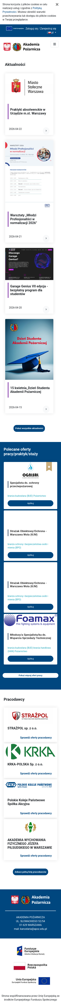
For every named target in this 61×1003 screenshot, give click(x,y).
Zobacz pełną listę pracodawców (30, 872)
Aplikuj (30, 503)
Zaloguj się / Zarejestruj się (41, 28)
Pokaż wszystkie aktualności (29, 428)
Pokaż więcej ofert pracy (30, 675)
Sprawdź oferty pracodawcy (36, 737)
